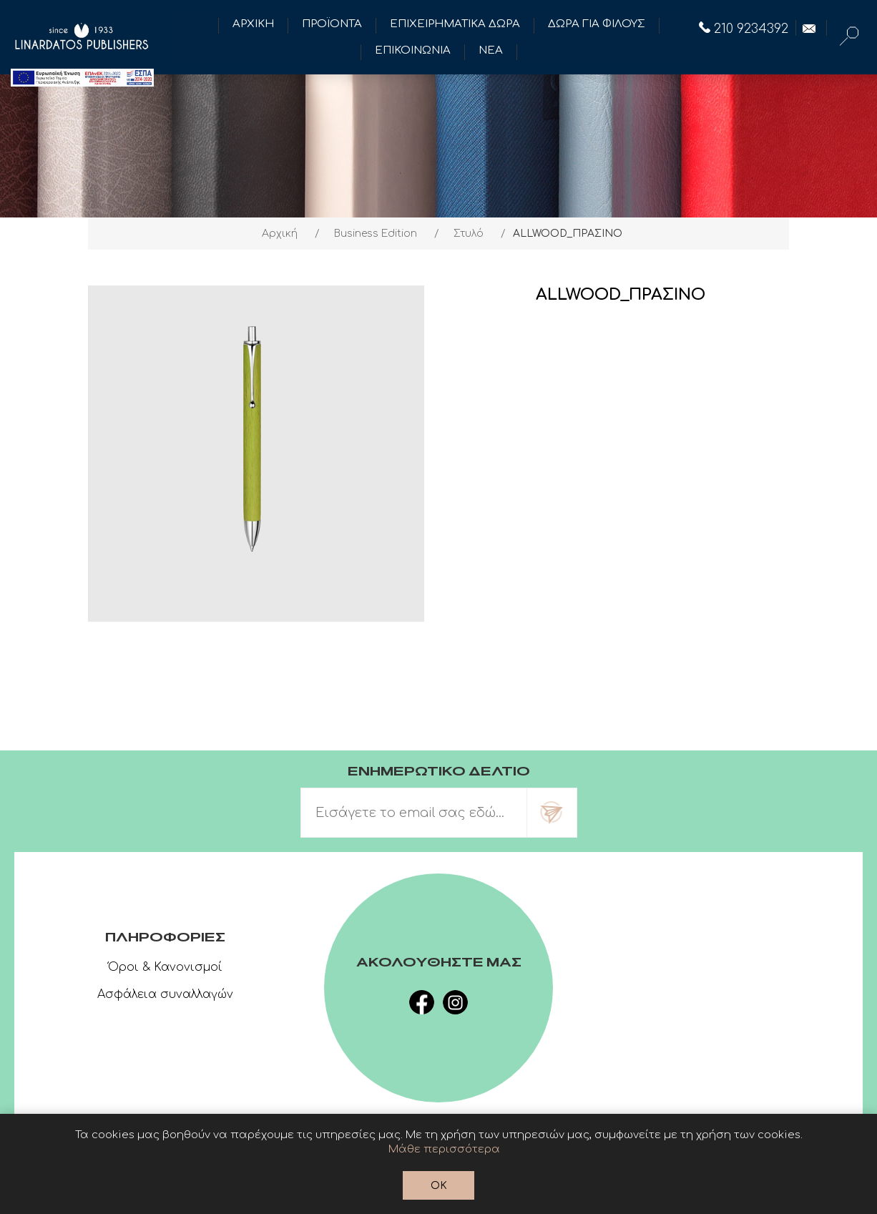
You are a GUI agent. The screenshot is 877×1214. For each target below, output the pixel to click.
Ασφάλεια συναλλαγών (165, 994)
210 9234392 (743, 28)
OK (439, 1185)
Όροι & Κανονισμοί (165, 967)
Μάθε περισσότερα (444, 1149)
